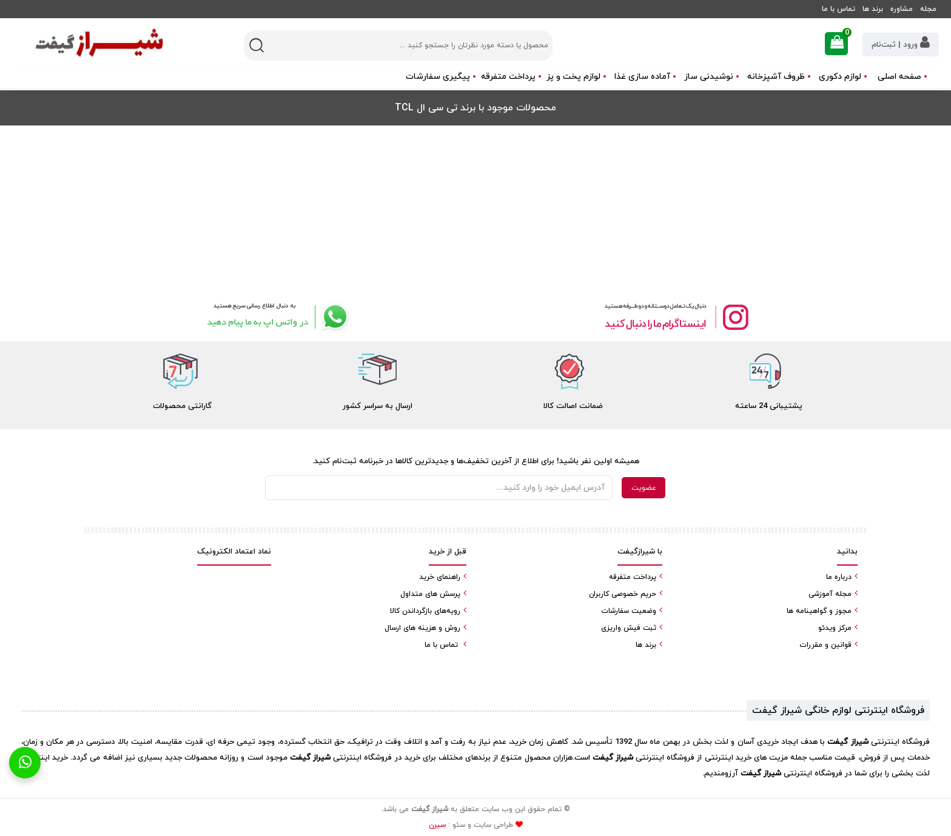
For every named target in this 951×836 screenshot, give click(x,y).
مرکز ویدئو (835, 628)
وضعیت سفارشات (628, 611)
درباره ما (839, 577)
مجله (928, 9)
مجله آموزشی (830, 594)
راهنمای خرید (439, 577)
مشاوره (901, 9)
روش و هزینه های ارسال (422, 628)
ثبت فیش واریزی (628, 628)
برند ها (872, 9)
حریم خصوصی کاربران (622, 594)
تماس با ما (838, 9)
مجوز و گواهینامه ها (819, 611)
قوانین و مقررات (825, 645)
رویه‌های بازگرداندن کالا (425, 611)
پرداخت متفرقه (508, 76)
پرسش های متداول (430, 594)
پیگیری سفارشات (438, 76)
